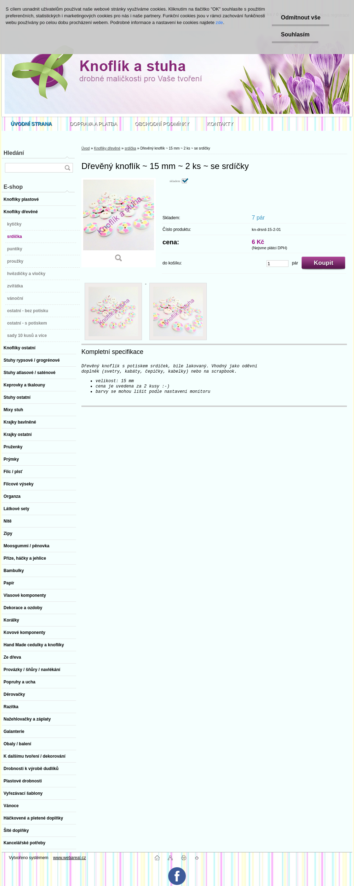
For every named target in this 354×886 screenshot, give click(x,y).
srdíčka (130, 148)
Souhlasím (295, 34)
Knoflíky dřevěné (107, 148)
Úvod (85, 148)
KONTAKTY (220, 124)
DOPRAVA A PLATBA (93, 124)
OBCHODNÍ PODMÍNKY (162, 124)
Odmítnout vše (300, 17)
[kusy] (278, 263)
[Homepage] (31, 124)
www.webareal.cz (69, 857)
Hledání (14, 153)
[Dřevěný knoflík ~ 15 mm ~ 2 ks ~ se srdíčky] (118, 222)
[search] (67, 167)
